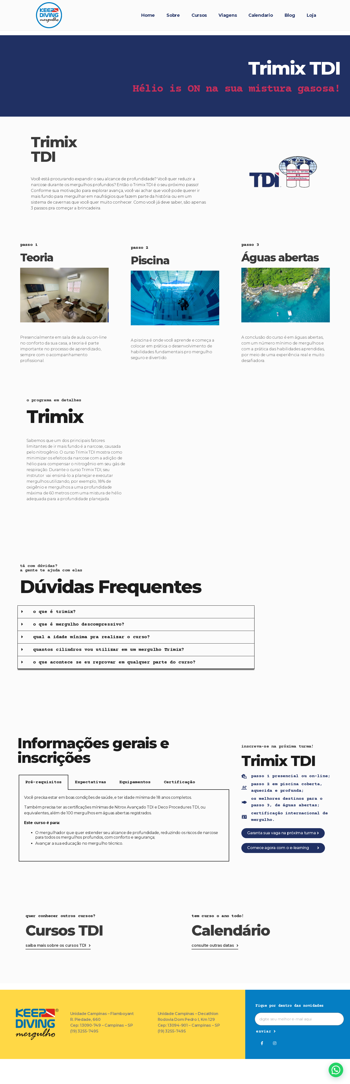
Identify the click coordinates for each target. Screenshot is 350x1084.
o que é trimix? (54, 612)
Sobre (173, 15)
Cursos (199, 15)
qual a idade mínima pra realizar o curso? (91, 637)
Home (148, 15)
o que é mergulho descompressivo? (78, 624)
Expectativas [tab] (90, 782)
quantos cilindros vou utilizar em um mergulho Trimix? (108, 650)
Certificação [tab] (179, 782)
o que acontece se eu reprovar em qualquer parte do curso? (114, 662)
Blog (290, 15)
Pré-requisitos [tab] (43, 782)
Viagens (228, 15)
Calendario (260, 15)
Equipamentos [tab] (135, 782)
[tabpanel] (124, 825)
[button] (136, 612)
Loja (311, 15)
